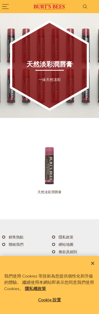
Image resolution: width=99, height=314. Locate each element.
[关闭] (92, 263)
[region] (49, 285)
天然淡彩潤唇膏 (49, 192)
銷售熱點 (16, 237)
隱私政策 (66, 237)
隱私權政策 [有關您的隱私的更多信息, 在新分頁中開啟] (35, 288)
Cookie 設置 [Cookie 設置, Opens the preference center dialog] (49, 299)
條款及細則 (68, 252)
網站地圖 (66, 245)
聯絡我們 (16, 245)
